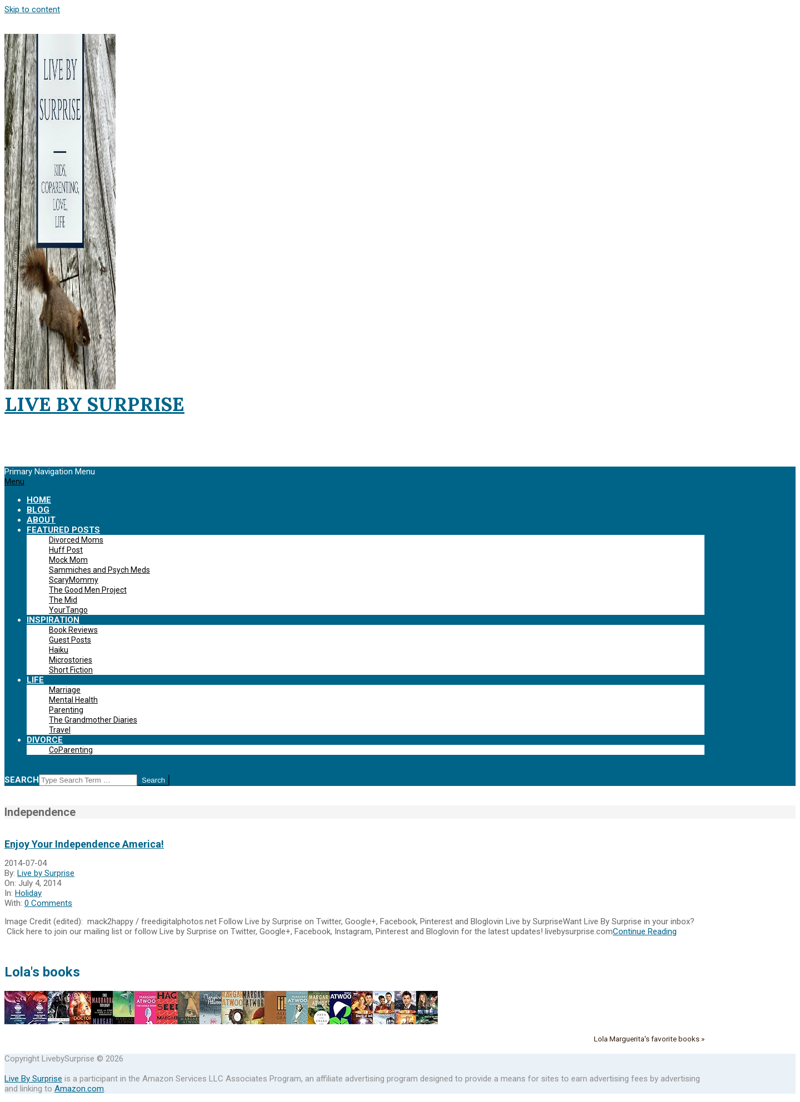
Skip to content (32, 9)
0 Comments (48, 903)
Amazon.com (79, 1089)
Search (21, 780)
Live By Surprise (33, 1079)
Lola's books (42, 972)
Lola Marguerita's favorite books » (649, 1038)
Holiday (28, 893)
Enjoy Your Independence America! (84, 844)
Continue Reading (645, 931)
